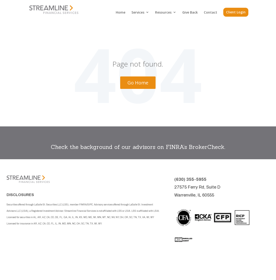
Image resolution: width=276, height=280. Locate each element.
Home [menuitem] (120, 12)
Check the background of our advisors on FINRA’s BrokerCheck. (138, 147)
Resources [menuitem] (163, 12)
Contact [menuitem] (210, 12)
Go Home (137, 82)
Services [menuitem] (137, 12)
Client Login (236, 12)
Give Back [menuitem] (190, 12)
